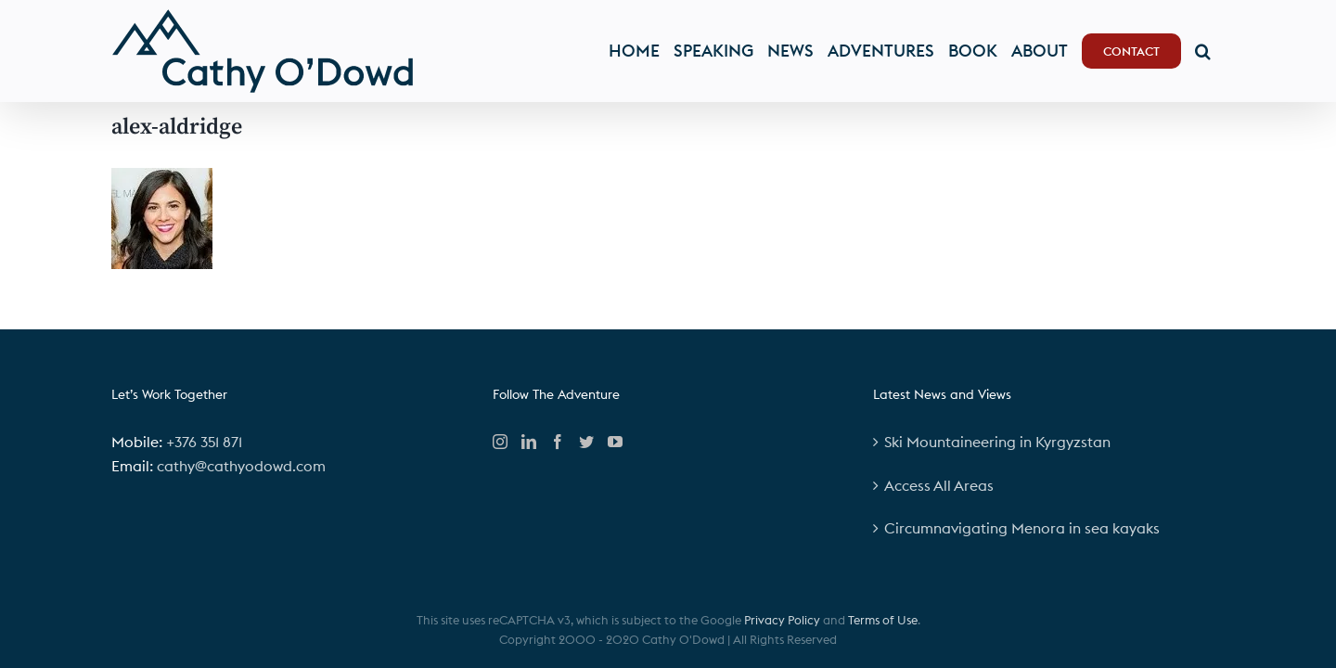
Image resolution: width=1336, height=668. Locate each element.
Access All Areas (939, 485)
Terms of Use (883, 619)
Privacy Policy (782, 619)
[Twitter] (586, 441)
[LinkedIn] (528, 441)
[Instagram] (500, 441)
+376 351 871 (204, 441)
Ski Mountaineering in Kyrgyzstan (997, 441)
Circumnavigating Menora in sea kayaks (1022, 528)
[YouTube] (615, 441)
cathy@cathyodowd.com (241, 465)
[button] (1217, 51)
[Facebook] (557, 441)
